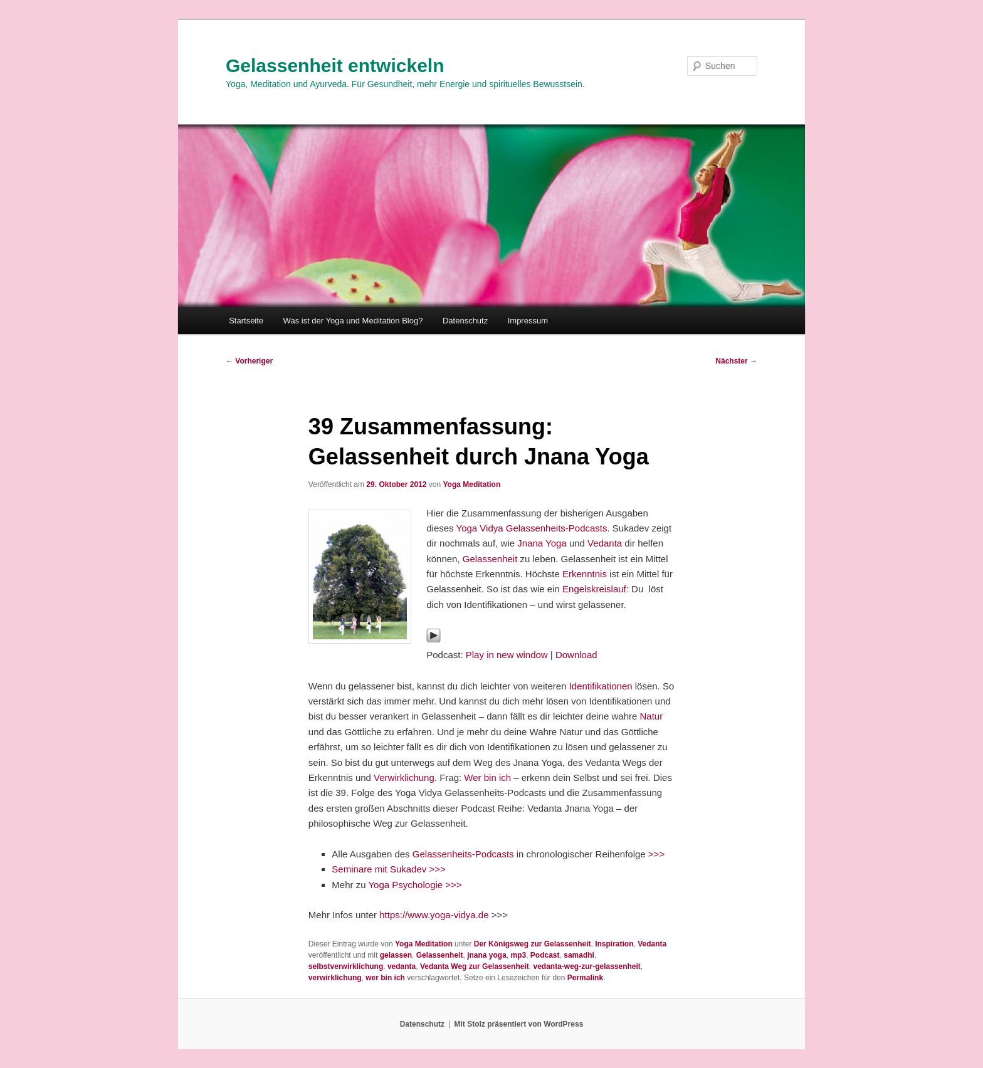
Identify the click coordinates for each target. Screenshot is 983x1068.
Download (576, 654)
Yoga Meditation (471, 484)
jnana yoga (487, 955)
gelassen (396, 955)
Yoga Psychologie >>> (414, 884)
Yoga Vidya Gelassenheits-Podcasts (531, 528)
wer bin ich (385, 977)
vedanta (401, 966)
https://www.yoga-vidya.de (433, 914)
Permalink (585, 977)
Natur (651, 716)
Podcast (545, 955)
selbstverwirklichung (345, 966)
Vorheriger (249, 361)
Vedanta (605, 543)
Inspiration (614, 944)
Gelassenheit (491, 558)
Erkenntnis (585, 573)
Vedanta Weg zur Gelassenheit (474, 966)
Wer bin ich (487, 777)
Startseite (246, 320)
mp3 (518, 955)
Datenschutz (465, 320)
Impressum (528, 320)
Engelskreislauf (594, 589)
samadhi (579, 955)
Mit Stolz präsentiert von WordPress (518, 1024)
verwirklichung (335, 977)
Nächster (736, 361)
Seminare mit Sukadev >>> (388, 869)
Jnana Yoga (541, 543)
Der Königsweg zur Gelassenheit (532, 944)
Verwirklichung (404, 777)
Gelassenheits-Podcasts (463, 854)
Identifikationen (601, 686)
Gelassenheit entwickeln (335, 65)
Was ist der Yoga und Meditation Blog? (353, 320)
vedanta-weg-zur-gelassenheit (586, 966)
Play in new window (507, 654)
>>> (656, 854)
